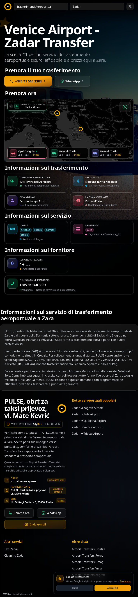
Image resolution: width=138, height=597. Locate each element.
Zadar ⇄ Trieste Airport (87, 434)
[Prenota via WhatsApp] (125, 107)
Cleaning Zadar (14, 555)
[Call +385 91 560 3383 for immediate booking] (28, 81)
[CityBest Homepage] (8, 6)
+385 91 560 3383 (33, 285)
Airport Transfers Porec (87, 555)
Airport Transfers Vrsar (87, 568)
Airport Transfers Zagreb (88, 575)
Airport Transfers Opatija (88, 549)
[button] (81, 129)
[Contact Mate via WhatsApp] (72, 81)
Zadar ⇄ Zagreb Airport (87, 408)
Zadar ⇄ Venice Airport (87, 427)
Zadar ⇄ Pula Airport (86, 414)
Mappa (61, 500)
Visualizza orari (57, 479)
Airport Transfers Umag (88, 562)
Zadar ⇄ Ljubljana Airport (89, 421)
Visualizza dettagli (58, 490)
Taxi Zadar (11, 549)
